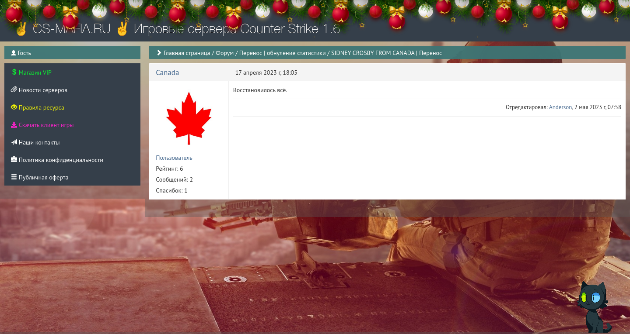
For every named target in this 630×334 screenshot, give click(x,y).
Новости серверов (39, 90)
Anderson (560, 107)
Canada (167, 72)
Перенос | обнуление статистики (282, 53)
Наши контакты (35, 142)
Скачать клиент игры (42, 125)
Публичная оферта (39, 177)
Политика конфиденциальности (57, 160)
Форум (225, 53)
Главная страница (187, 53)
